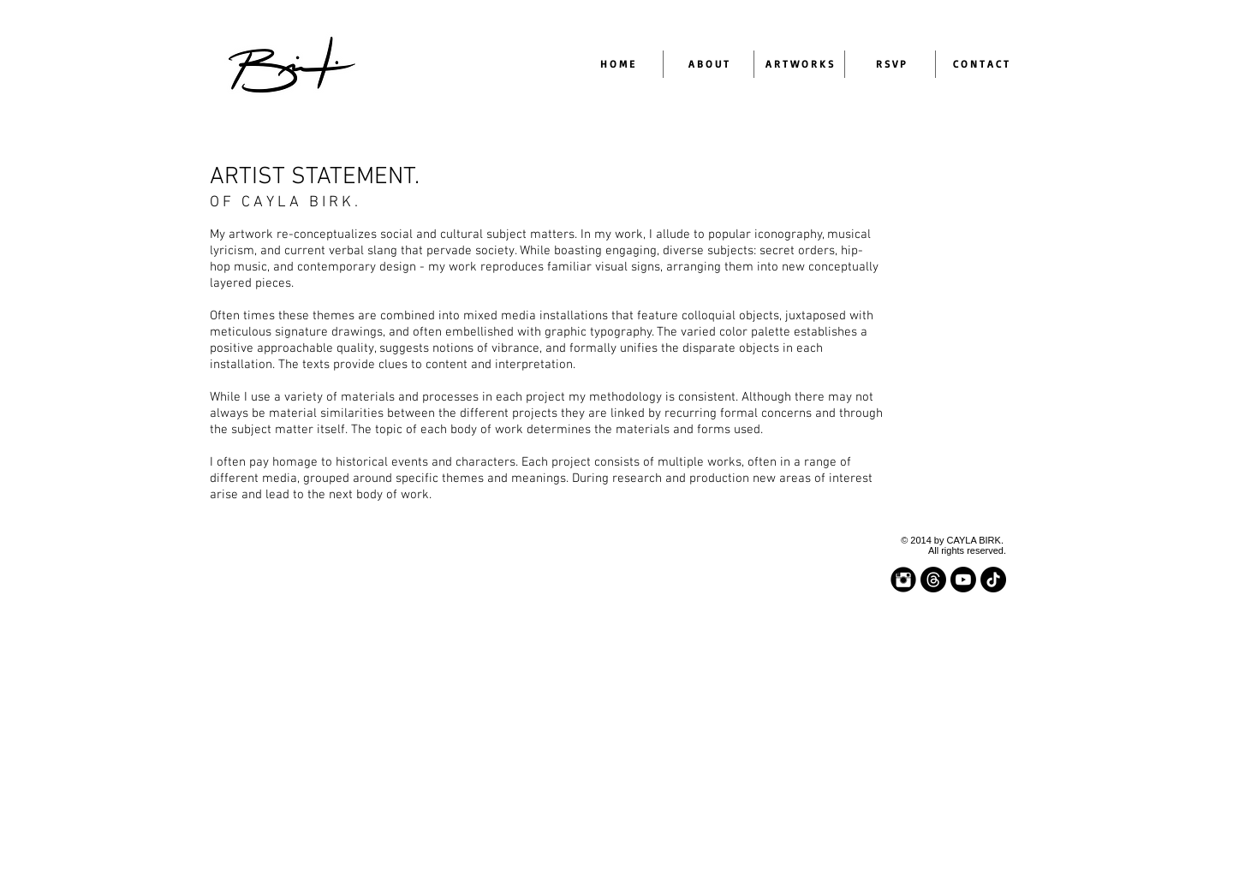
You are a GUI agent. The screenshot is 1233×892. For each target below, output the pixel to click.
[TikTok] (993, 579)
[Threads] (933, 579)
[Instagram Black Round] (903, 579)
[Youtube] (963, 579)
